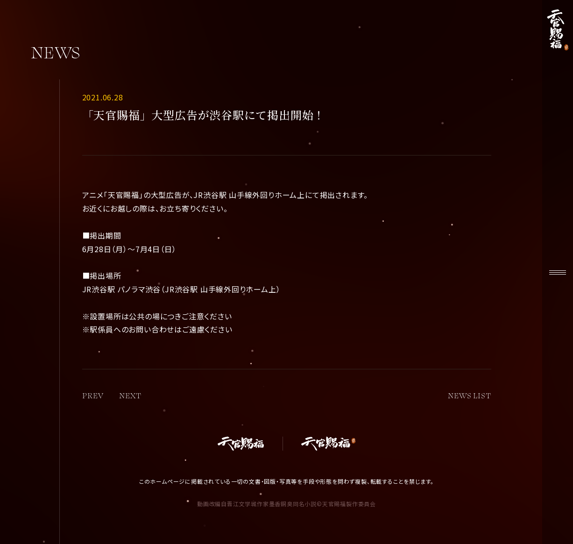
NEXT (130, 395)
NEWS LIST (469, 395)
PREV (93, 395)
